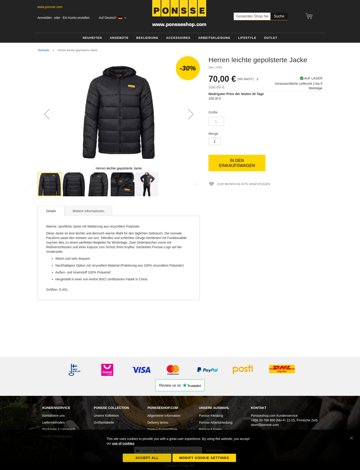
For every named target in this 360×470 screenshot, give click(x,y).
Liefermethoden (53, 422)
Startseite (43, 50)
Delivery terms (157, 422)
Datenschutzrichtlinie (162, 429)
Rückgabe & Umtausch (58, 429)
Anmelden (44, 18)
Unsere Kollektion (106, 415)
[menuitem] (92, 38)
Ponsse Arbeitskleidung (216, 422)
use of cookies (123, 443)
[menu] (180, 38)
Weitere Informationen (88, 211)
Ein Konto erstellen (76, 18)
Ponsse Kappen (210, 429)
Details (51, 211)
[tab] (51, 211)
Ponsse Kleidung (211, 415)
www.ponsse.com (49, 7)
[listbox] (265, 122)
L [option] (216, 121)
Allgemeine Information (163, 415)
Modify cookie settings (204, 458)
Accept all (147, 458)
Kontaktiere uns (53, 415)
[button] (113, 17)
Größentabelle (104, 422)
